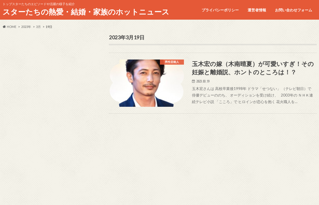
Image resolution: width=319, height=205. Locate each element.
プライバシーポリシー (220, 10)
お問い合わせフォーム (293, 10)
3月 (38, 26)
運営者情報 (257, 10)
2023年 (26, 26)
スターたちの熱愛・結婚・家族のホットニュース (86, 11)
